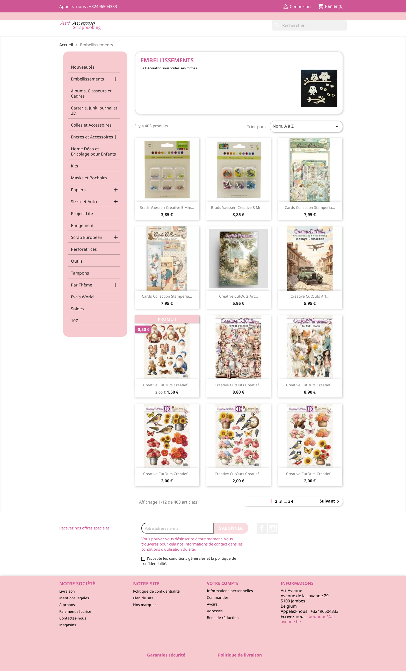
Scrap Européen (86, 237)
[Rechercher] (309, 25)
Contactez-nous (72, 618)
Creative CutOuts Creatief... (167, 384)
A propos (67, 604)
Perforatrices (84, 249)
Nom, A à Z (306, 126)
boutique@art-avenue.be (309, 619)
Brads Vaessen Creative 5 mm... (167, 207)
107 (74, 320)
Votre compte (222, 583)
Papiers (78, 190)
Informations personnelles (230, 590)
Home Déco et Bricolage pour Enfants (93, 151)
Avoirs (212, 604)
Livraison (67, 591)
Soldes (77, 309)
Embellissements (87, 79)
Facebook (262, 528)
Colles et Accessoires (91, 125)
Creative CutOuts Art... (238, 296)
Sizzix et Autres (85, 201)
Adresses (215, 610)
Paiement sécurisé (75, 611)
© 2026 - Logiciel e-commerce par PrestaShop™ (203, 664)
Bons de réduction (223, 617)
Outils (77, 261)
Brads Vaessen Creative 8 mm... (238, 207)
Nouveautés (83, 67)
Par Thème (81, 285)
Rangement (82, 225)
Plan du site (143, 597)
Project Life (82, 213)
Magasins (67, 624)
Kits (74, 166)
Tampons (80, 273)
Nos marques (144, 604)
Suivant (330, 501)
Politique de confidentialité (156, 591)
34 (291, 501)
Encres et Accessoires (92, 137)
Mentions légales (74, 597)
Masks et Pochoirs (89, 178)
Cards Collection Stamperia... (310, 207)
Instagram (273, 528)
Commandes (218, 597)
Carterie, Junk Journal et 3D (94, 110)
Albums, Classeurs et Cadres (91, 93)
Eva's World (82, 297)
